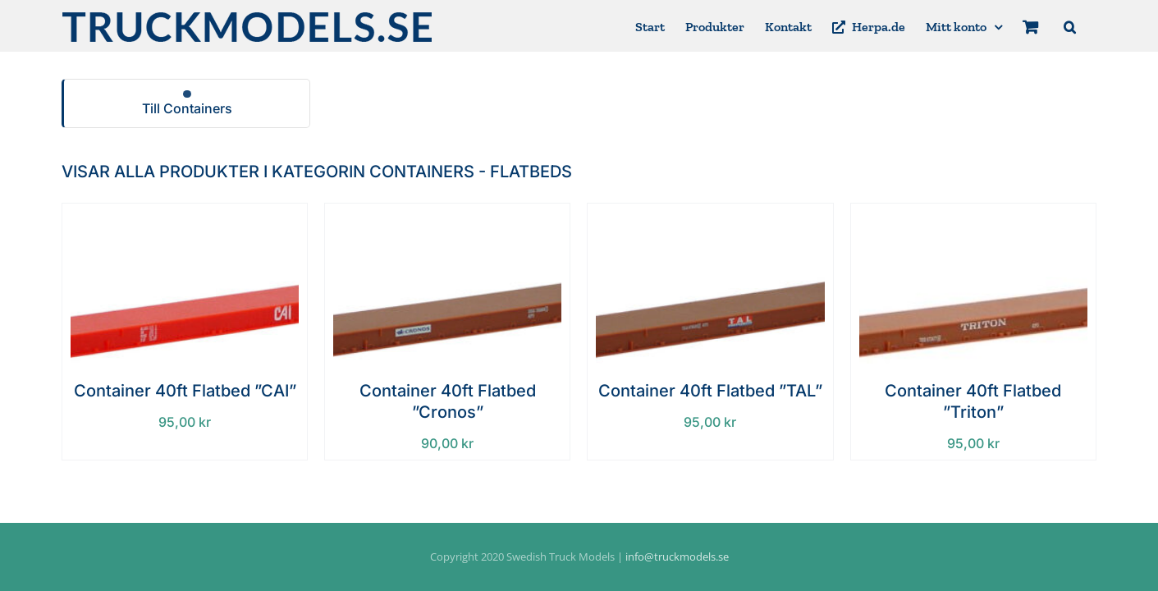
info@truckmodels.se (677, 556)
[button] (1090, 26)
